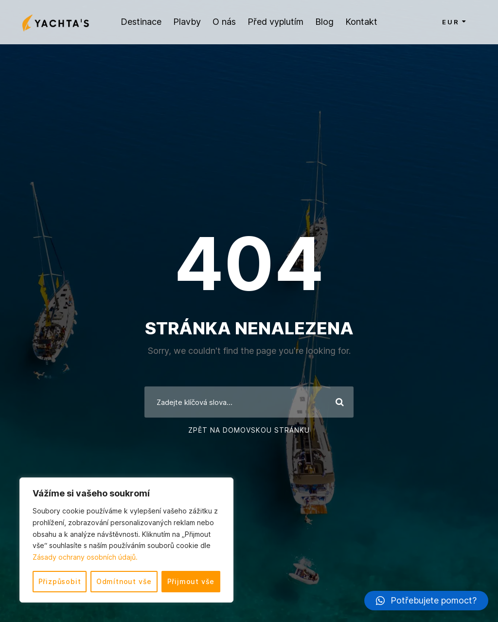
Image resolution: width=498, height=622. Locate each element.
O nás (224, 22)
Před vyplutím (275, 22)
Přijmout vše (191, 581)
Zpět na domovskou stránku (249, 430)
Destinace (141, 22)
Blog (324, 22)
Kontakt (361, 22)
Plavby (187, 22)
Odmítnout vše (124, 581)
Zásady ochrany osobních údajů (84, 557)
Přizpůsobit (59, 581)
